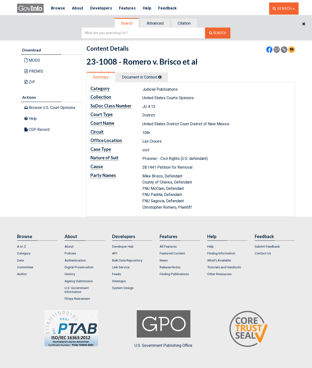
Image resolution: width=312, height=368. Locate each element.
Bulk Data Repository (127, 260)
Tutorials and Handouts (224, 267)
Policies (70, 253)
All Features (168, 246)
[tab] (127, 23)
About (77, 8)
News (164, 260)
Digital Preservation (79, 267)
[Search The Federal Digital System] (217, 33)
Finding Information (221, 253)
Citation (184, 23)
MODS (32, 60)
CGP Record (36, 129)
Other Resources (219, 274)
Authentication (75, 260)
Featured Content (172, 253)
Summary (101, 77)
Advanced (155, 23)
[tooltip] (160, 77)
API (114, 253)
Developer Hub (123, 246)
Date (20, 260)
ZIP (29, 82)
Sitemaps (119, 281)
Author (22, 274)
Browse (58, 8)
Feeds (116, 274)
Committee (25, 267)
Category (23, 253)
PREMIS (33, 71)
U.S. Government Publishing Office (163, 329)
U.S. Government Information (77, 290)
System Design (123, 288)
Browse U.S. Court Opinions (49, 107)
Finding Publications (174, 274)
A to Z (21, 246)
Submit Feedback (267, 246)
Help (148, 8)
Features (128, 8)
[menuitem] (37, 246)
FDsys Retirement (77, 298)
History (70, 274)
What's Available (219, 260)
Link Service (120, 267)
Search (127, 23)
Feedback (168, 8)
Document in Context (142, 77)
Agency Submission (79, 281)
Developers (101, 8)
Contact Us (263, 253)
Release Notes (170, 267)
